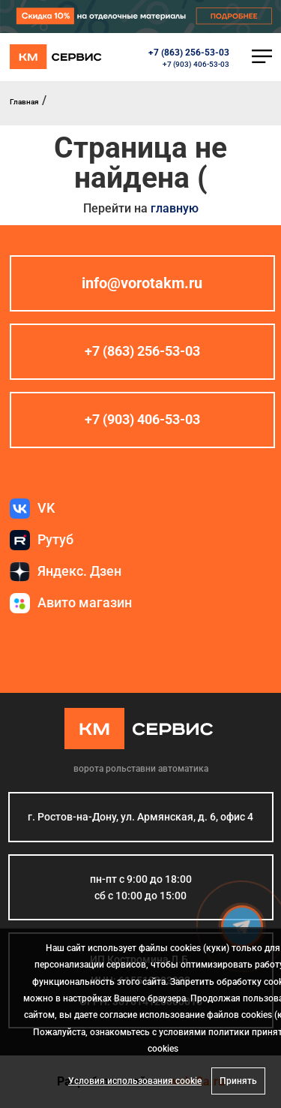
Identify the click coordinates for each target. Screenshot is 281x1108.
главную (175, 208)
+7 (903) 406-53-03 (196, 64)
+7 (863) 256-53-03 (188, 52)
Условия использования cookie (135, 1081)
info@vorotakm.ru (142, 283)
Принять (238, 1081)
